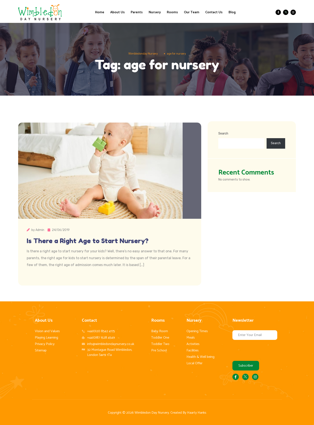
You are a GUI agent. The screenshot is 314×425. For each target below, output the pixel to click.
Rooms (172, 12)
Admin (39, 239)
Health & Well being (200, 357)
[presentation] (264, 350)
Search (223, 133)
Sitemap (41, 350)
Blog (232, 12)
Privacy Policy (44, 344)
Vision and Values (47, 331)
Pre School (159, 350)
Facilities (192, 350)
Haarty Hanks (196, 413)
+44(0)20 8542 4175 (101, 331)
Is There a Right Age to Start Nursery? (87, 250)
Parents (137, 12)
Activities (193, 344)
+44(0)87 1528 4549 (101, 338)
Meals (190, 338)
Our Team (191, 12)
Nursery (155, 12)
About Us (117, 12)
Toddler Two (160, 344)
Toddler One (160, 338)
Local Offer (194, 363)
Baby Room (159, 331)
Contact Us (214, 12)
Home (99, 12)
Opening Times (197, 331)
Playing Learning (46, 338)
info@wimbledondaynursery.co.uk (110, 344)
